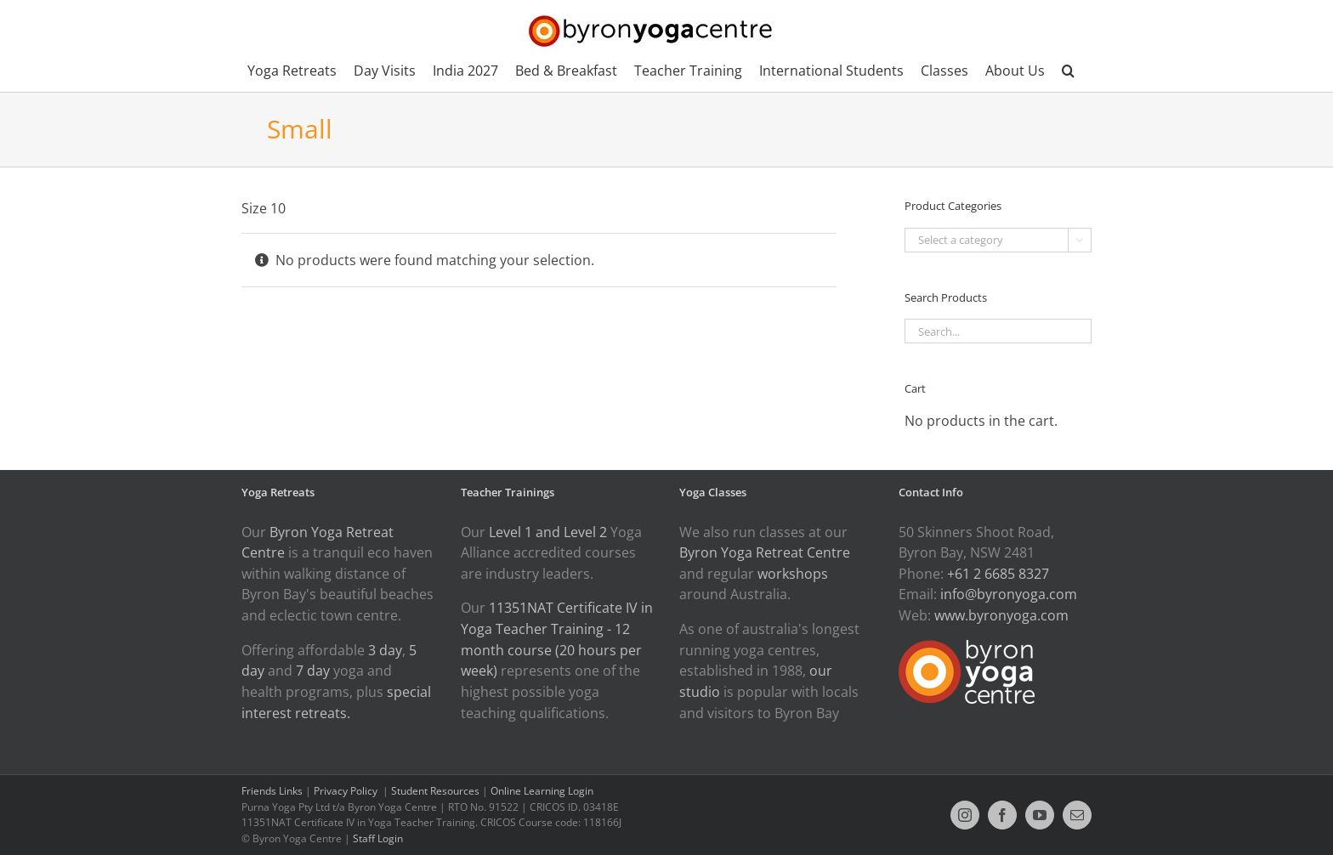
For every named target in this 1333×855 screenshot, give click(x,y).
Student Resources (435, 791)
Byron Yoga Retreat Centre (764, 552)
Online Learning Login (542, 791)
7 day (313, 670)
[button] (1068, 70)
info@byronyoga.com (1008, 594)
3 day (385, 650)
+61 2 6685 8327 (998, 573)
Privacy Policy (347, 791)
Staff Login (378, 838)
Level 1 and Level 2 (548, 532)
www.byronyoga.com (1001, 615)
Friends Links (272, 791)
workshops (792, 573)
